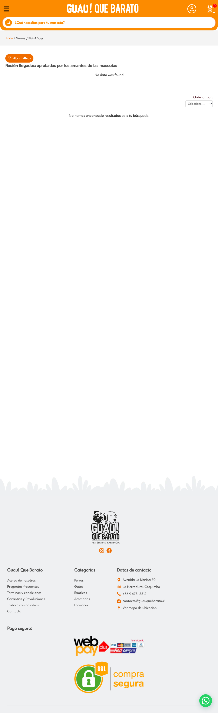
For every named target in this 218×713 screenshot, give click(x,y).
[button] (205, 700)
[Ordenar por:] (199, 103)
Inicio (9, 38)
